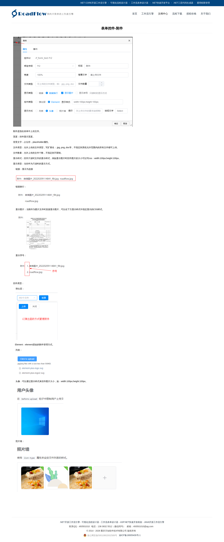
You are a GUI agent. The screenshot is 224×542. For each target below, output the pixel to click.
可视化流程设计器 (119, 3)
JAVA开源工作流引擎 (154, 522)
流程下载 (177, 13)
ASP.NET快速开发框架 (131, 522)
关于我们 (206, 13)
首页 (134, 13)
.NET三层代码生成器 (183, 3)
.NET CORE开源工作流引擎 (93, 3)
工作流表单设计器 (139, 3)
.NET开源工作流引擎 (70, 522)
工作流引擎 (147, 13)
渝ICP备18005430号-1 (130, 535)
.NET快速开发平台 (161, 3)
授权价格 (191, 13)
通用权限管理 (203, 3)
